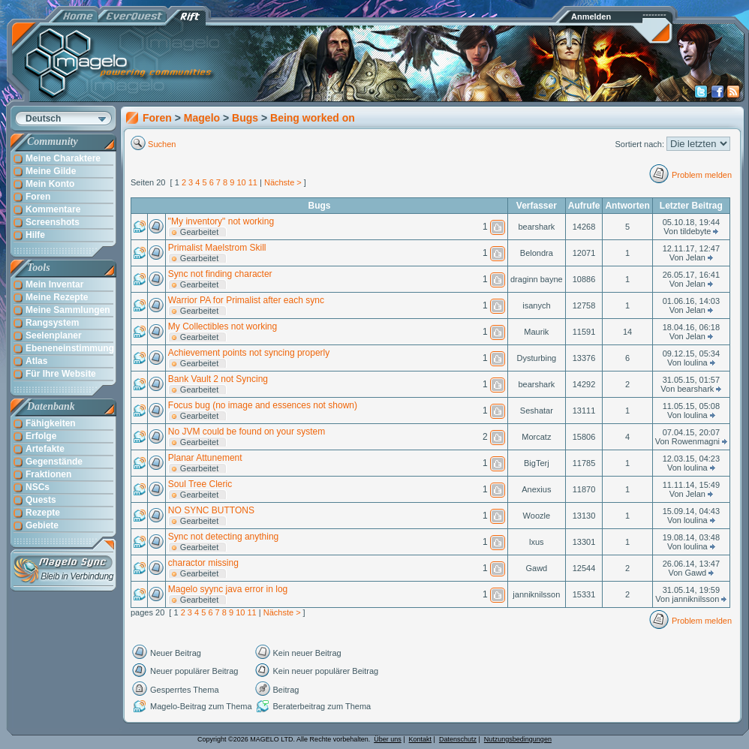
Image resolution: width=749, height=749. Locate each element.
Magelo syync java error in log (227, 589)
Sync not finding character (220, 274)
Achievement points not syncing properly (248, 352)
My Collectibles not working (222, 326)
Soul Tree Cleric (200, 484)
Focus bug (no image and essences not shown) (262, 405)
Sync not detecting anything (223, 536)
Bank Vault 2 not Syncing (218, 379)
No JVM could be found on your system (246, 431)
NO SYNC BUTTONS (211, 510)
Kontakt (420, 739)
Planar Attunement (205, 458)
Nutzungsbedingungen (518, 739)
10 (240, 182)
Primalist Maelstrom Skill (217, 247)
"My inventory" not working (221, 221)
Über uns (388, 739)
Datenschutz (458, 739)
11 (252, 182)
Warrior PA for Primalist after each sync (246, 300)
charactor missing (203, 563)
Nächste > (283, 182)
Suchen (162, 144)
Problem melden (702, 174)
